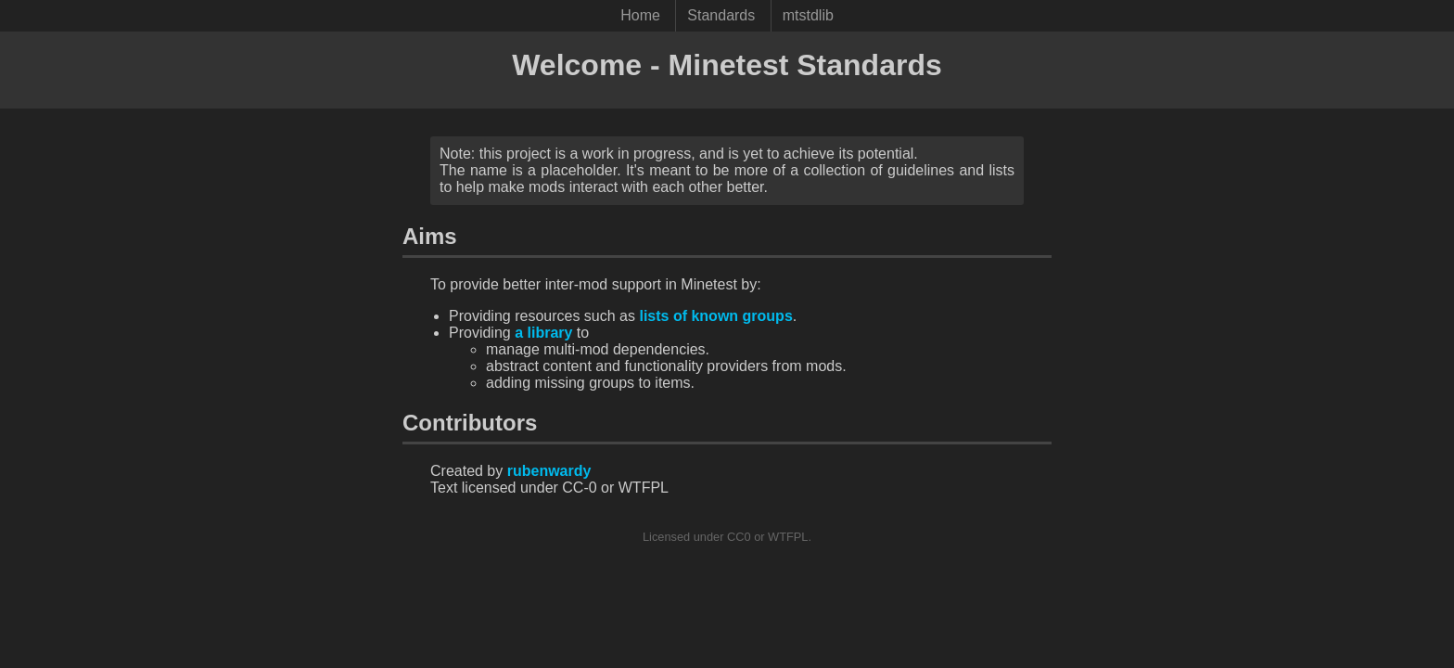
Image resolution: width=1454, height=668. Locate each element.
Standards (721, 15)
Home (640, 15)
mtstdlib (808, 15)
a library (543, 332)
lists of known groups (715, 316)
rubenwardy (549, 471)
